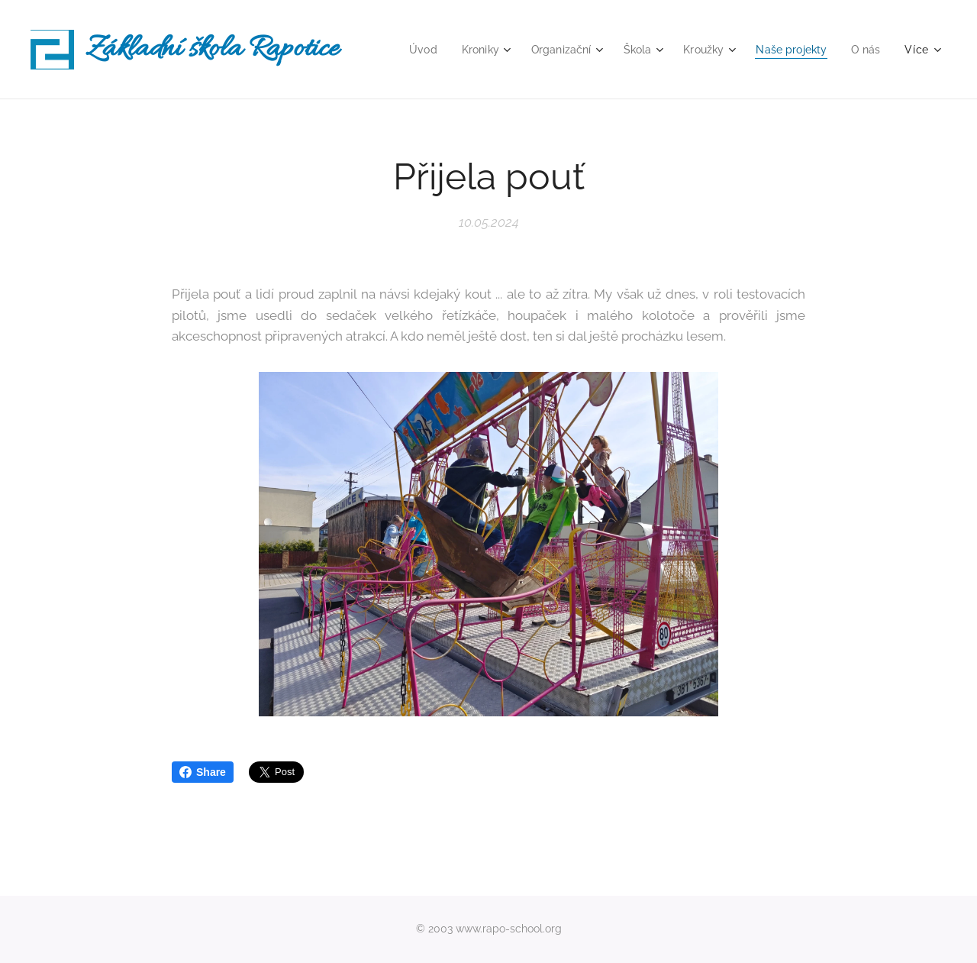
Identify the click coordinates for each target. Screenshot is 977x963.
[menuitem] (407, 50)
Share (202, 772)
